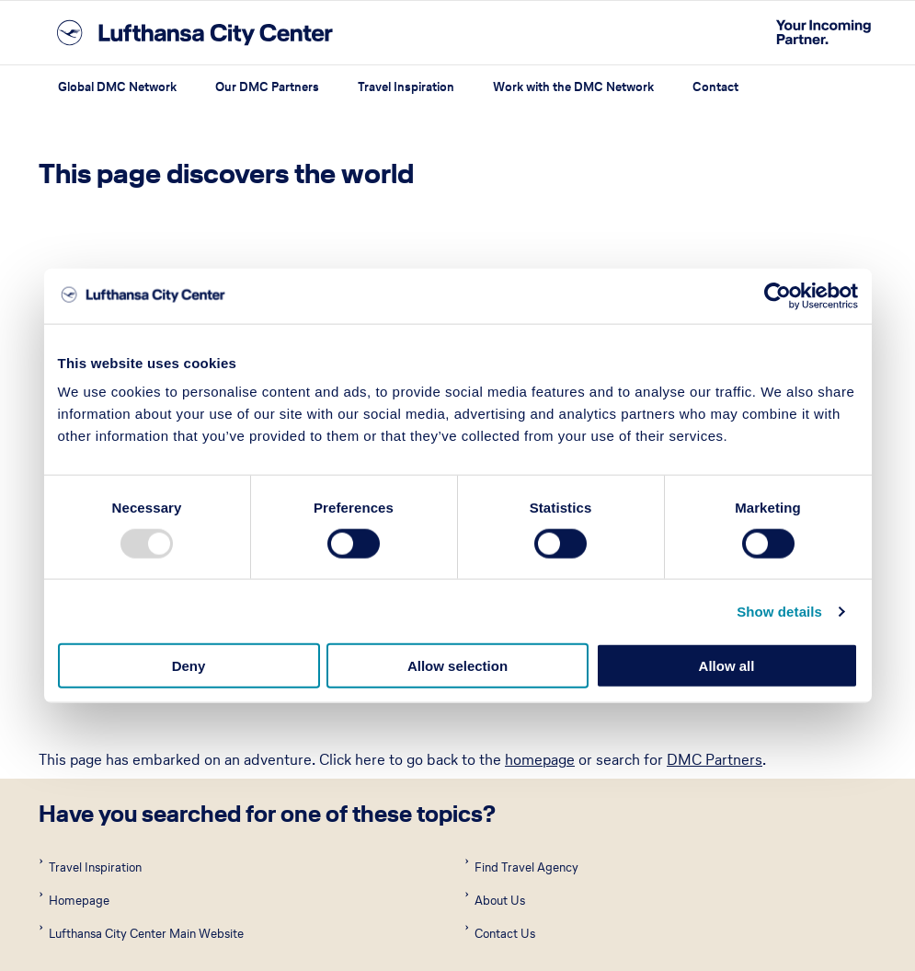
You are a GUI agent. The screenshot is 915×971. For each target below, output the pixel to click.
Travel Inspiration (406, 87)
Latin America (87, 824)
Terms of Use (137, 937)
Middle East (490, 824)
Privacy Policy (232, 937)
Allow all (727, 666)
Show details (779, 610)
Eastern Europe (503, 782)
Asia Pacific (490, 740)
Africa (59, 740)
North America (91, 866)
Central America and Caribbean (150, 782)
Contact (715, 87)
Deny (189, 666)
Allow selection (457, 666)
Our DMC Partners (267, 87)
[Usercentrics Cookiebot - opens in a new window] (777, 295)
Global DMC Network (117, 87)
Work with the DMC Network (573, 87)
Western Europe (507, 866)
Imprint (59, 937)
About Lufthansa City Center (369, 937)
